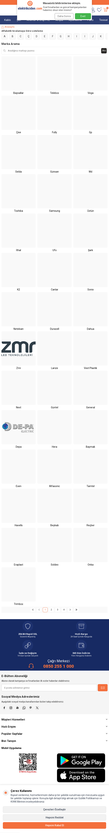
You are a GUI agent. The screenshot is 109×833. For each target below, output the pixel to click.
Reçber (91, 525)
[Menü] (3, 10)
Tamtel (91, 486)
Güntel (54, 407)
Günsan (54, 171)
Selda (18, 171)
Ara (104, 50)
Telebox (54, 93)
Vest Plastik (90, 368)
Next (18, 407)
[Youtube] (17, 708)
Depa (19, 446)
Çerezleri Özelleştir (54, 809)
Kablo (7, 20)
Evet (83, 16)
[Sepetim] (105, 10)
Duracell (54, 328)
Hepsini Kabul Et (54, 825)
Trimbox (18, 604)
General (90, 407)
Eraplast (18, 564)
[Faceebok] (4, 708)
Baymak (90, 446)
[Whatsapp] (24, 708)
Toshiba (18, 210)
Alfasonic (54, 486)
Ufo (55, 250)
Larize (54, 368)
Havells (19, 525)
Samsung (54, 210)
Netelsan (19, 328)
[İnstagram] (11, 708)
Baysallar (18, 93)
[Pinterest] (30, 708)
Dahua (90, 328)
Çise (18, 132)
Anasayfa (7, 26)
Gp (90, 132)
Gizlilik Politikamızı (88, 798)
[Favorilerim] (99, 10)
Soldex (54, 564)
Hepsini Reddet (54, 817)
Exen (18, 486)
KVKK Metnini (18, 801)
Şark (90, 250)
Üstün (90, 210)
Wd (90, 171)
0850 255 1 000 (58, 666)
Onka (91, 564)
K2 (18, 289)
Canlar (54, 289)
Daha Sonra (64, 16)
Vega (91, 93)
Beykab (54, 525)
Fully (54, 132)
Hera (54, 446)
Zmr (18, 368)
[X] (37, 708)
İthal (18, 250)
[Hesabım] (93, 10)
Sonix (90, 289)
